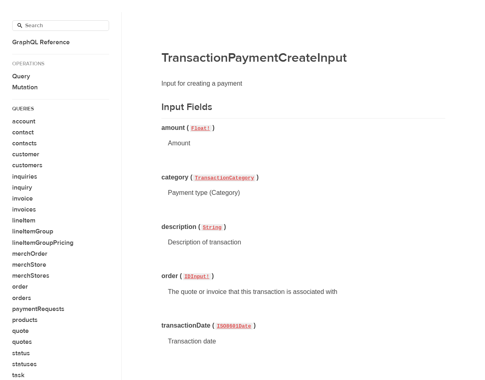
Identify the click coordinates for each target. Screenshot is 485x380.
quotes (22, 342)
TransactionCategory (224, 178)
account (23, 121)
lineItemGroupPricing (42, 243)
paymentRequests (38, 309)
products (25, 320)
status (21, 353)
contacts (24, 143)
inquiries (24, 177)
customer (25, 154)
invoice (22, 198)
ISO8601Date (234, 326)
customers (27, 165)
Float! (200, 128)
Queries (23, 109)
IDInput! (197, 277)
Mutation (25, 87)
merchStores (30, 276)
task (18, 375)
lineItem (23, 220)
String (212, 228)
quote (20, 331)
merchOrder (29, 254)
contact (23, 132)
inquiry (22, 188)
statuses (24, 364)
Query (21, 76)
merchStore (29, 265)
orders (21, 298)
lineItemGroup (32, 231)
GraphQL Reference (41, 42)
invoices (24, 209)
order (20, 287)
